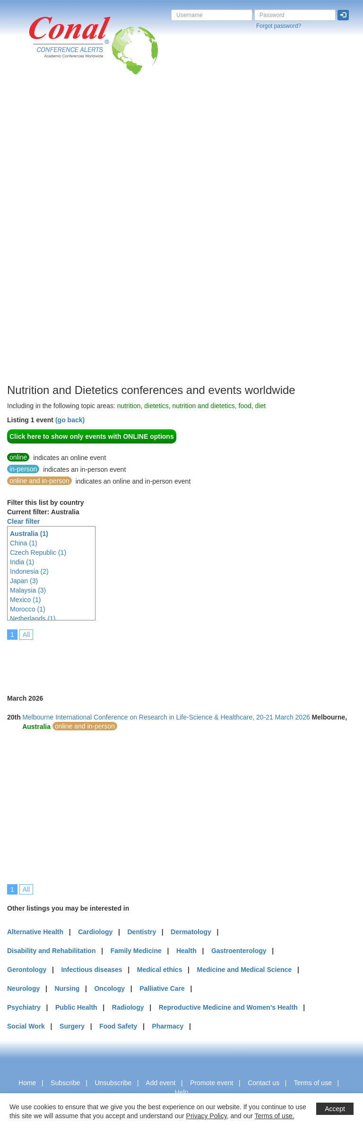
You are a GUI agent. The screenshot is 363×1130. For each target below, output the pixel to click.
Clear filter (23, 521)
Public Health (76, 1007)
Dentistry (141, 932)
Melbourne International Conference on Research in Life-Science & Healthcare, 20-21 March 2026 (166, 717)
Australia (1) (29, 533)
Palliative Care (162, 988)
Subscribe (65, 1083)
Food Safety (118, 1026)
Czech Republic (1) (38, 552)
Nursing (66, 988)
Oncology (109, 988)
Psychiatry (24, 1007)
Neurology (23, 988)
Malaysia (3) (28, 590)
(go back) (70, 420)
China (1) (23, 543)
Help (182, 1092)
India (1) (22, 562)
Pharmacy (167, 1026)
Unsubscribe (113, 1083)
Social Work (26, 1026)
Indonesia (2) (29, 571)
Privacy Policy (206, 1116)
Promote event (211, 1083)
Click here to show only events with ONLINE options (91, 436)
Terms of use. (274, 1116)
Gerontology (26, 969)
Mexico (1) (25, 599)
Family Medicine (136, 950)
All (26, 634)
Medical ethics (159, 969)
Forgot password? (278, 26)
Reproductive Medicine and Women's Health (228, 1007)
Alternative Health (35, 932)
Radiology (128, 1007)
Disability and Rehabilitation (51, 950)
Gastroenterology (239, 950)
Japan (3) (24, 581)
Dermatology (191, 932)
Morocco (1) (27, 609)
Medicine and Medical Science (244, 969)
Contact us (263, 1083)
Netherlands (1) (33, 618)
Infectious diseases (91, 969)
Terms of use (313, 1083)
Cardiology (95, 932)
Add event (160, 1083)
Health (186, 950)
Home (27, 1083)
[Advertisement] (45, 240)
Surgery (72, 1026)
